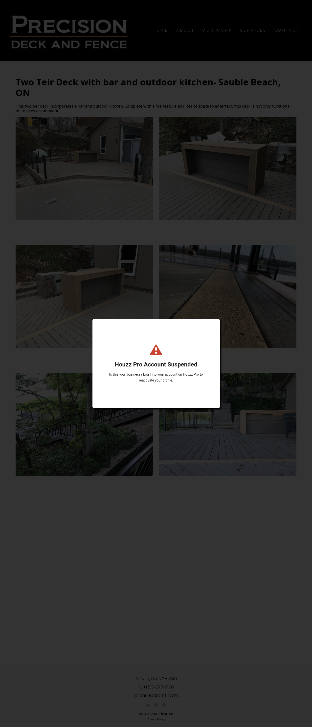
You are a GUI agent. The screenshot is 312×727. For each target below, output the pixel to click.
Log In (148, 374)
